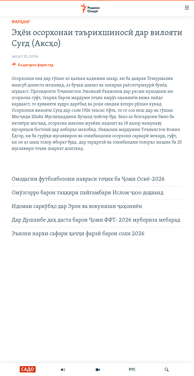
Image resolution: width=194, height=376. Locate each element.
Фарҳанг (21, 22)
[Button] (33, 66)
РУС (132, 370)
